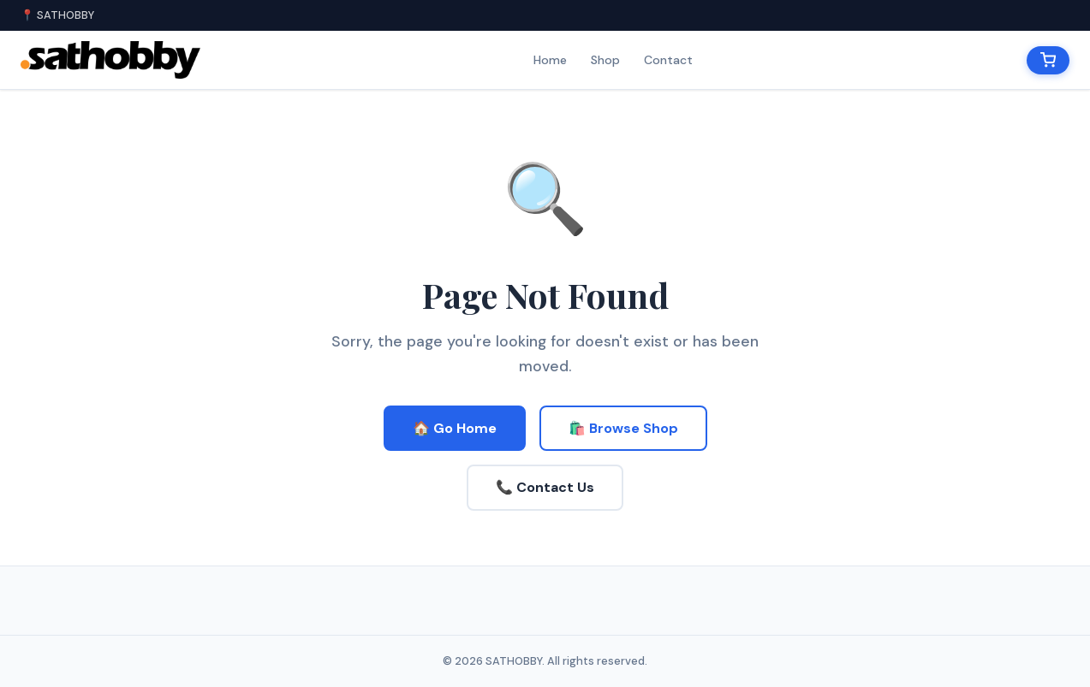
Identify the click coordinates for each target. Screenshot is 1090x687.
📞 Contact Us (545, 487)
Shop (605, 60)
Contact (668, 60)
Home (550, 60)
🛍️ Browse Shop (623, 428)
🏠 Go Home (455, 428)
